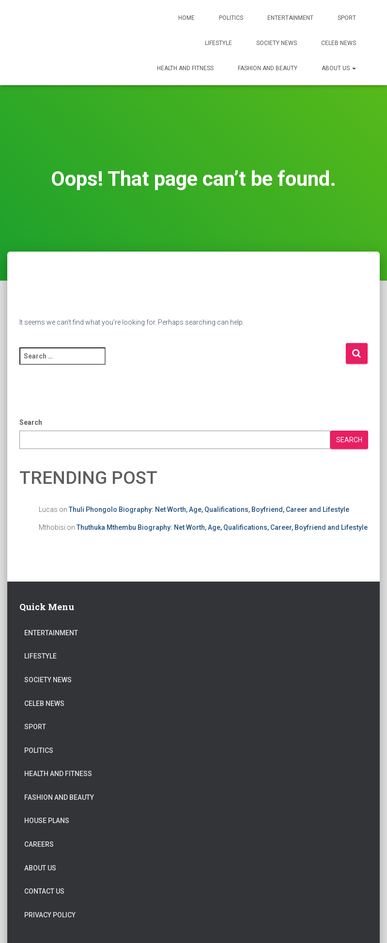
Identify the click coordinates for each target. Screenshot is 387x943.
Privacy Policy (50, 915)
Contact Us (44, 891)
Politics (231, 18)
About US (339, 68)
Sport (347, 18)
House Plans (46, 820)
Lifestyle (218, 43)
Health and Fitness (185, 68)
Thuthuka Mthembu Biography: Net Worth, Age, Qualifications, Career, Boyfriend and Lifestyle (222, 527)
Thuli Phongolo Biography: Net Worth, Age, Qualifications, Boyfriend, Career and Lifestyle (209, 509)
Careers (39, 844)
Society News (276, 43)
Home (186, 18)
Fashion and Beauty (267, 68)
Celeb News (338, 43)
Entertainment (290, 18)
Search (30, 422)
